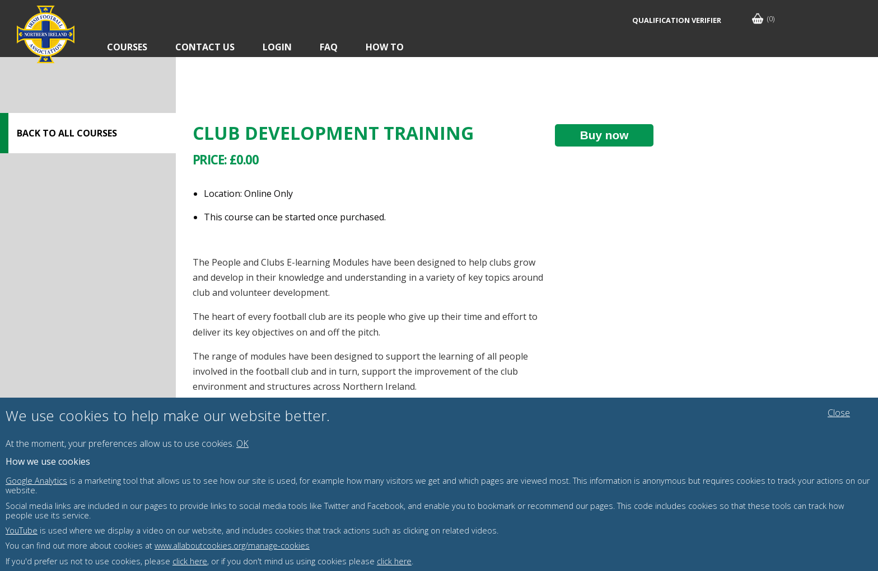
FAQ (329, 47)
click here (189, 561)
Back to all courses (67, 133)
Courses (127, 47)
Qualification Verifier (676, 20)
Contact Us (205, 47)
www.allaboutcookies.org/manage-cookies (232, 545)
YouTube (22, 530)
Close (839, 413)
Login (277, 47)
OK (242, 443)
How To (385, 47)
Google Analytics (36, 480)
